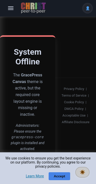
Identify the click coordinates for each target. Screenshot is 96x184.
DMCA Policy (74, 109)
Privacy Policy (74, 89)
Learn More (35, 176)
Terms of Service (73, 95)
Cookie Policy (74, 102)
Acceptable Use (74, 115)
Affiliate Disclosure (75, 122)
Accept (59, 176)
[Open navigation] (10, 8)
